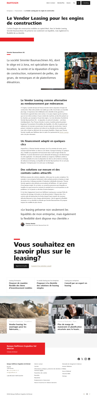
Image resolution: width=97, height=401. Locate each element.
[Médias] (64, 369)
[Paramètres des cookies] (40, 373)
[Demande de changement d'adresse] (72, 364)
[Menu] (79, 3)
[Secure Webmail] (66, 371)
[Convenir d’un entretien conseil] (41, 266)
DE (84, 394)
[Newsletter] (37, 377)
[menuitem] (51, 3)
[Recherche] (74, 3)
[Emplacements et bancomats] (42, 380)
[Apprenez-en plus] (21, 266)
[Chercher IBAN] (66, 373)
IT (89, 394)
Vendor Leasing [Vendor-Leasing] (63, 132)
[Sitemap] (64, 376)
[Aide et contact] (38, 364)
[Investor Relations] (67, 366)
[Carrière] (36, 366)
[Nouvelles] (36, 375)
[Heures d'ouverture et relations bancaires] (45, 382)
